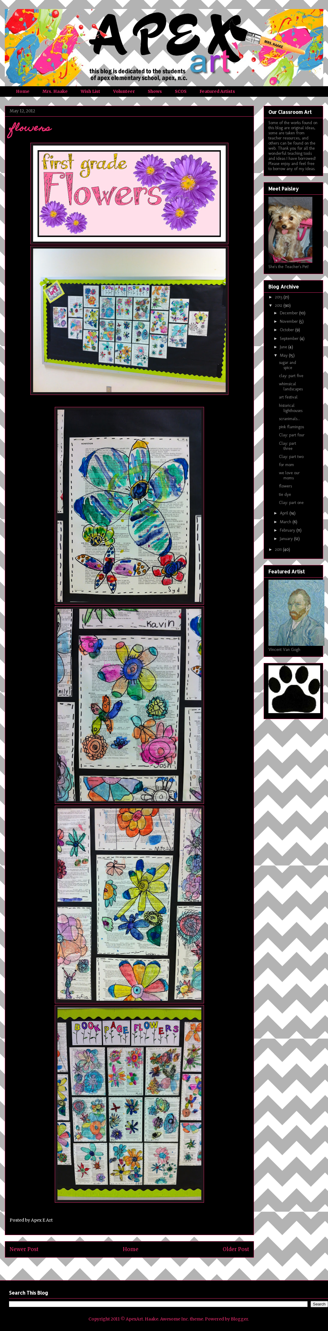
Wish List (90, 91)
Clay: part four (292, 435)
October (287, 329)
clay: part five (291, 375)
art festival (288, 397)
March (286, 521)
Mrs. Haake (55, 91)
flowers (285, 486)
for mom (286, 464)
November (289, 321)
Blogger (239, 1319)
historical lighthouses (290, 408)
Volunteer (124, 91)
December (289, 313)
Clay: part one (291, 502)
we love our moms (289, 475)
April (284, 513)
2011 (279, 549)
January (287, 538)
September (290, 338)
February (288, 530)
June (284, 347)
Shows (155, 91)
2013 (279, 297)
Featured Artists (217, 91)
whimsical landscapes (291, 386)
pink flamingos (291, 426)
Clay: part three (287, 446)
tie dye (285, 494)
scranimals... (289, 418)
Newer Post (24, 1249)
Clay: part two (291, 456)
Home (22, 91)
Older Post (236, 1249)
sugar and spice (287, 365)
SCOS (181, 91)
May (284, 355)
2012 (279, 305)
